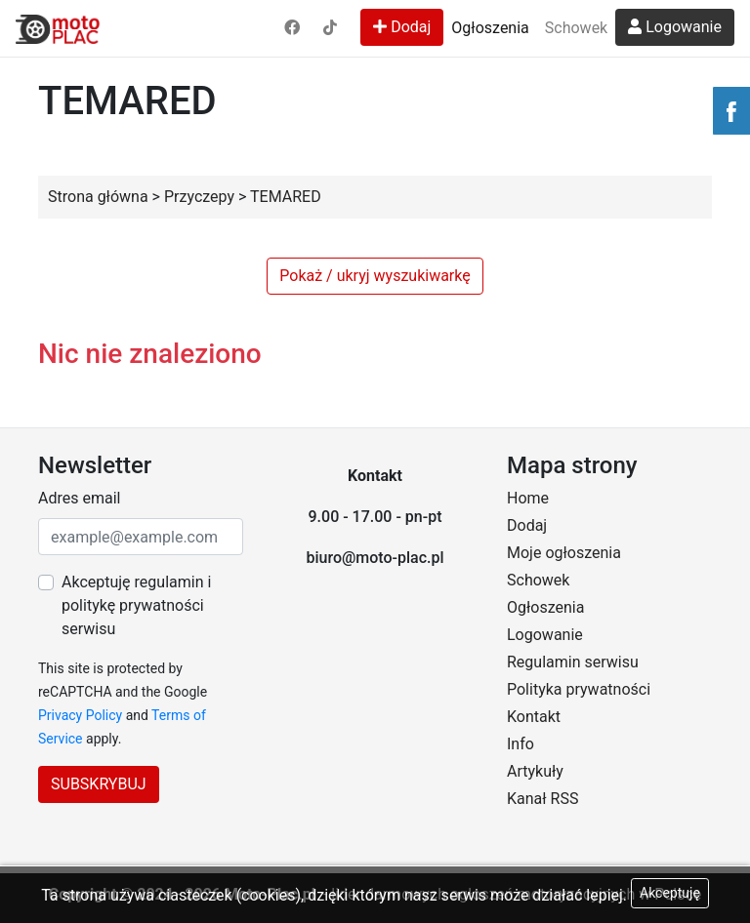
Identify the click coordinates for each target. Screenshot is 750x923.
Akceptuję (670, 893)
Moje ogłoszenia (564, 552)
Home (528, 498)
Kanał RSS (542, 798)
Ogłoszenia (489, 28)
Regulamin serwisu (573, 662)
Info (520, 744)
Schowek (576, 28)
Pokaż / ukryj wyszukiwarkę (374, 275)
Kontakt (534, 716)
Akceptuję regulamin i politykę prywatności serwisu (136, 605)
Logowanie (675, 27)
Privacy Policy (80, 715)
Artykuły (535, 771)
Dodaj (402, 27)
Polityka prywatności (578, 689)
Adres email (79, 498)
